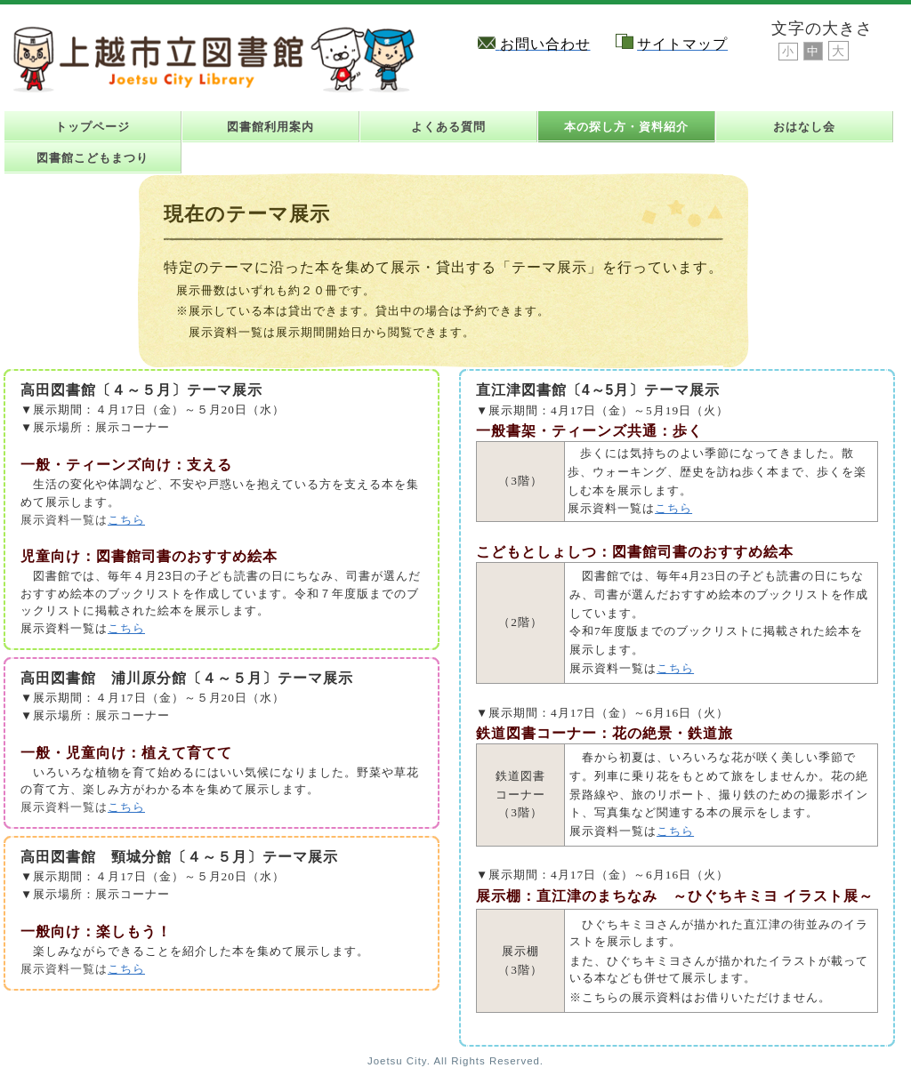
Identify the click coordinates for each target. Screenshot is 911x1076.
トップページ (92, 126)
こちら (126, 519)
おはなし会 (804, 126)
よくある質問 (448, 126)
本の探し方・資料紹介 (626, 126)
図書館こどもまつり (92, 158)
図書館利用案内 (270, 126)
